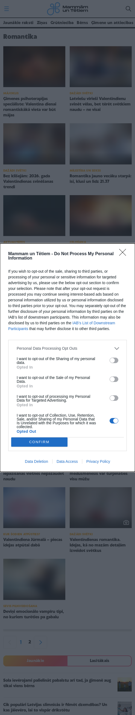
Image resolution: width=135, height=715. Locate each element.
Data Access (67, 461)
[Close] (124, 254)
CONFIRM (39, 442)
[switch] (114, 360)
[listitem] (67, 348)
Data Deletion (36, 461)
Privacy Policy (98, 461)
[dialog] (67, 357)
